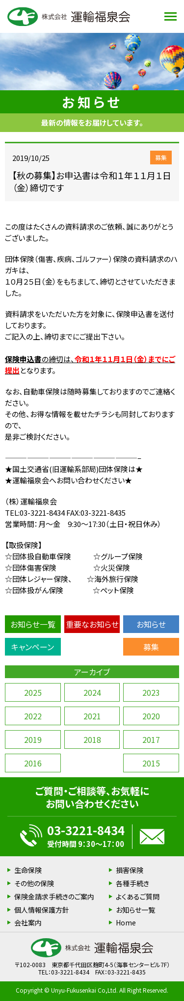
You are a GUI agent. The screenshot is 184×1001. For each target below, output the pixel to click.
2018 (92, 739)
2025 (33, 692)
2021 (92, 716)
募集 (151, 647)
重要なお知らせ (92, 624)
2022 (33, 716)
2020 (151, 716)
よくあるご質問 (137, 896)
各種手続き (132, 883)
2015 (151, 763)
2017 (151, 739)
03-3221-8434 (86, 830)
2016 (33, 763)
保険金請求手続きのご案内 (54, 896)
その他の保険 (34, 883)
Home (126, 922)
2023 (151, 692)
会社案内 (28, 922)
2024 (92, 692)
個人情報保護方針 (41, 910)
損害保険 (129, 870)
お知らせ (151, 624)
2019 (33, 739)
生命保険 (28, 870)
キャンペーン (32, 647)
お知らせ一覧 (32, 624)
